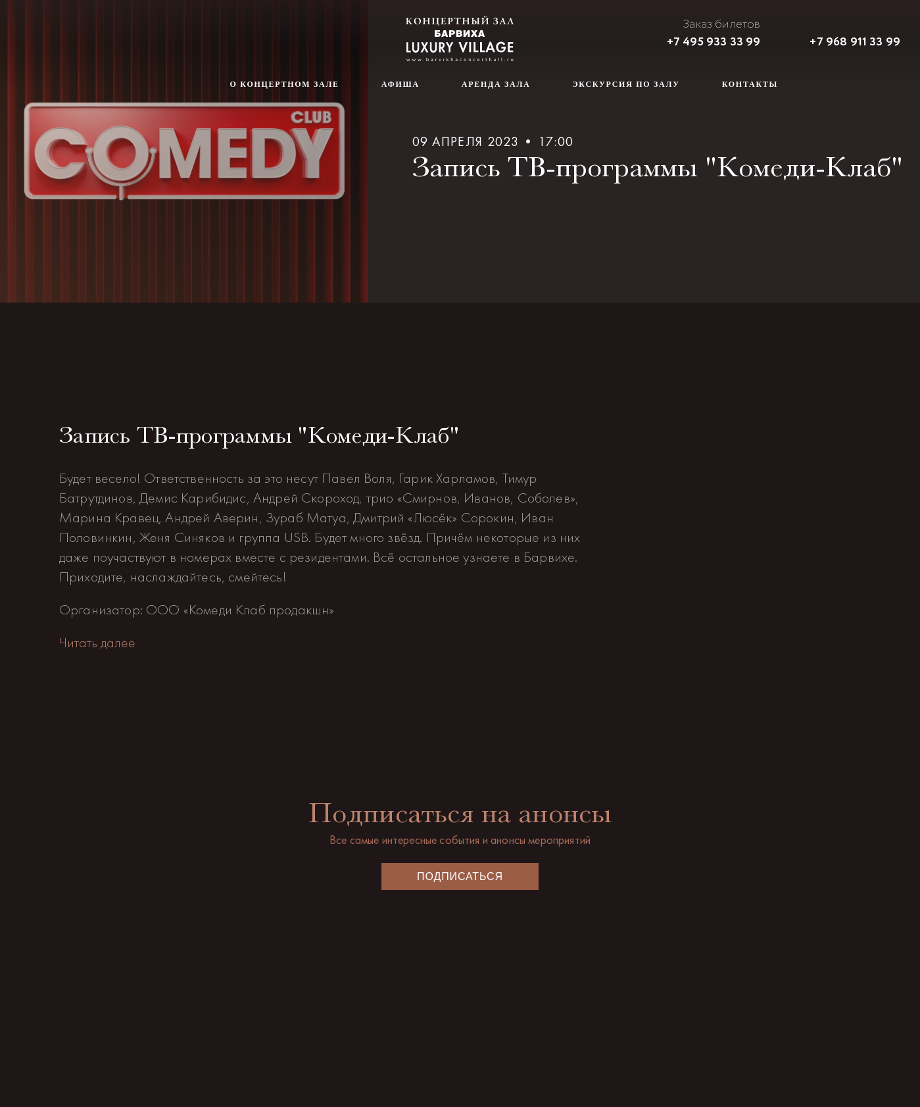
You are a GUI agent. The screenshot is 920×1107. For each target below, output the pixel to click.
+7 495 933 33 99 (714, 42)
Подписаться (460, 876)
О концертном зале (284, 84)
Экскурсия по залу (626, 84)
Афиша (400, 84)
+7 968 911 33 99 (855, 42)
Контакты (750, 84)
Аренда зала (496, 84)
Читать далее (97, 642)
